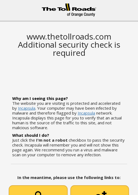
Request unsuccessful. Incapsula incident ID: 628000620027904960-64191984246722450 (69, 97)
